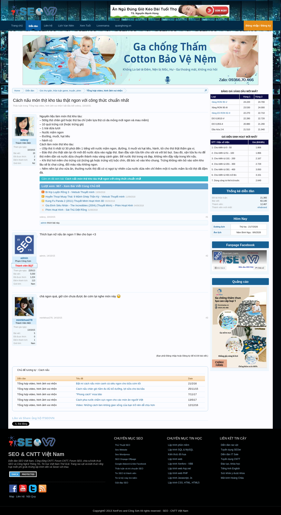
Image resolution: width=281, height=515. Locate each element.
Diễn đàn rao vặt (229, 445)
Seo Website (121, 450)
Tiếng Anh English (230, 468)
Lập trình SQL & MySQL (180, 449)
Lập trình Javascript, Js (180, 478)
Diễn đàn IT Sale (229, 454)
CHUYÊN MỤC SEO (128, 438)
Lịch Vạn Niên (66, 25)
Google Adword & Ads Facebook (130, 464)
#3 (207, 318)
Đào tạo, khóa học (230, 463)
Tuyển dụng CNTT (230, 459)
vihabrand (262, 207)
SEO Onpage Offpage (125, 459)
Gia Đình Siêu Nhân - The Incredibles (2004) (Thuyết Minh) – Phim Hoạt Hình (89, 205)
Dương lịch (219, 227)
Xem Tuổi (85, 25)
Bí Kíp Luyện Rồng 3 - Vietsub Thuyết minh (69, 192)
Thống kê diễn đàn (240, 191)
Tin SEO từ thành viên (125, 473)
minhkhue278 (24, 319)
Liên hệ (48, 25)
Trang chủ (17, 25)
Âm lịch (217, 232)
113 (33, 280)
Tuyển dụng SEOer (231, 449)
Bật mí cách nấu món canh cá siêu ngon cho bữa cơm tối (108, 383)
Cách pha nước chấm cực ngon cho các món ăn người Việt (109, 399)
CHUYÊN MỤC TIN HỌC (184, 438)
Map (11, 496)
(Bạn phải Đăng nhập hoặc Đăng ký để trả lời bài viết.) (182, 356)
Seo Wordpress (122, 454)
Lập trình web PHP (178, 473)
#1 (207, 217)
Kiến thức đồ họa (177, 454)
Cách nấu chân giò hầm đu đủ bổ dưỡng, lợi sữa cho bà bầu (110, 388)
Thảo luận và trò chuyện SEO (129, 468)
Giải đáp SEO (121, 482)
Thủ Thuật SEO (122, 445)
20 (34, 153)
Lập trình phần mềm (178, 445)
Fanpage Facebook (240, 245)
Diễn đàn (33, 26)
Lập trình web (175, 459)
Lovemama (103, 25)
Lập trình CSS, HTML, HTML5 (183, 482)
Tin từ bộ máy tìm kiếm (126, 478)
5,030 (32, 274)
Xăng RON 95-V (219, 102)
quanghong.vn (123, 25)
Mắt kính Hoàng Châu (232, 478)
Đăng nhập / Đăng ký (258, 25)
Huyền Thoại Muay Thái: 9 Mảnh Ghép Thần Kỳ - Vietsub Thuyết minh (85, 196)
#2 (207, 256)
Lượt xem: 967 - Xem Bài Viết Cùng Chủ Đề (71, 186)
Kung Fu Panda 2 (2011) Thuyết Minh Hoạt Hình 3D (74, 200)
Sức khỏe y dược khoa (233, 473)
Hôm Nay (240, 218)
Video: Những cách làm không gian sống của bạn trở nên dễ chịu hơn (115, 405)
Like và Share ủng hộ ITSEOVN (33, 418)
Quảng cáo (240, 281)
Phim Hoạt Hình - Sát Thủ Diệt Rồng (66, 209)
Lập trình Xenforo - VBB (180, 463)
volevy (78, 106)
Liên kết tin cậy (233, 438)
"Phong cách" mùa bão (89, 394)
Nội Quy (31, 496)
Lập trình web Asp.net (179, 468)
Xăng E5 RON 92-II (221, 113)
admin (44, 223)
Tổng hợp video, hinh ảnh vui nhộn (46, 106)
